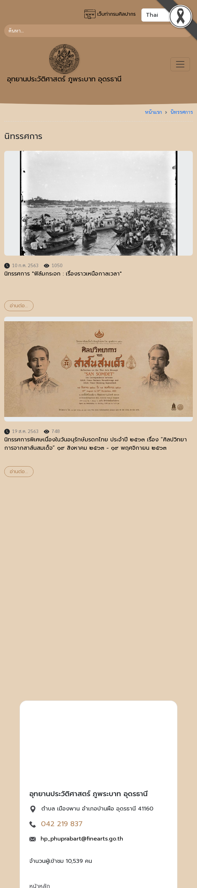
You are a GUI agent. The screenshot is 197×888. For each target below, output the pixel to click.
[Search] (98, 30)
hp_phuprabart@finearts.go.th (82, 839)
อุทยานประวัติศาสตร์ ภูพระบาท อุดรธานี (64, 64)
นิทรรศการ (181, 112)
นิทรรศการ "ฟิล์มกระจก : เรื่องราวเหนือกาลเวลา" (63, 274)
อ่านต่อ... (19, 305)
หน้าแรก (153, 112)
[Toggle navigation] (180, 64)
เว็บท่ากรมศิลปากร (110, 14)
